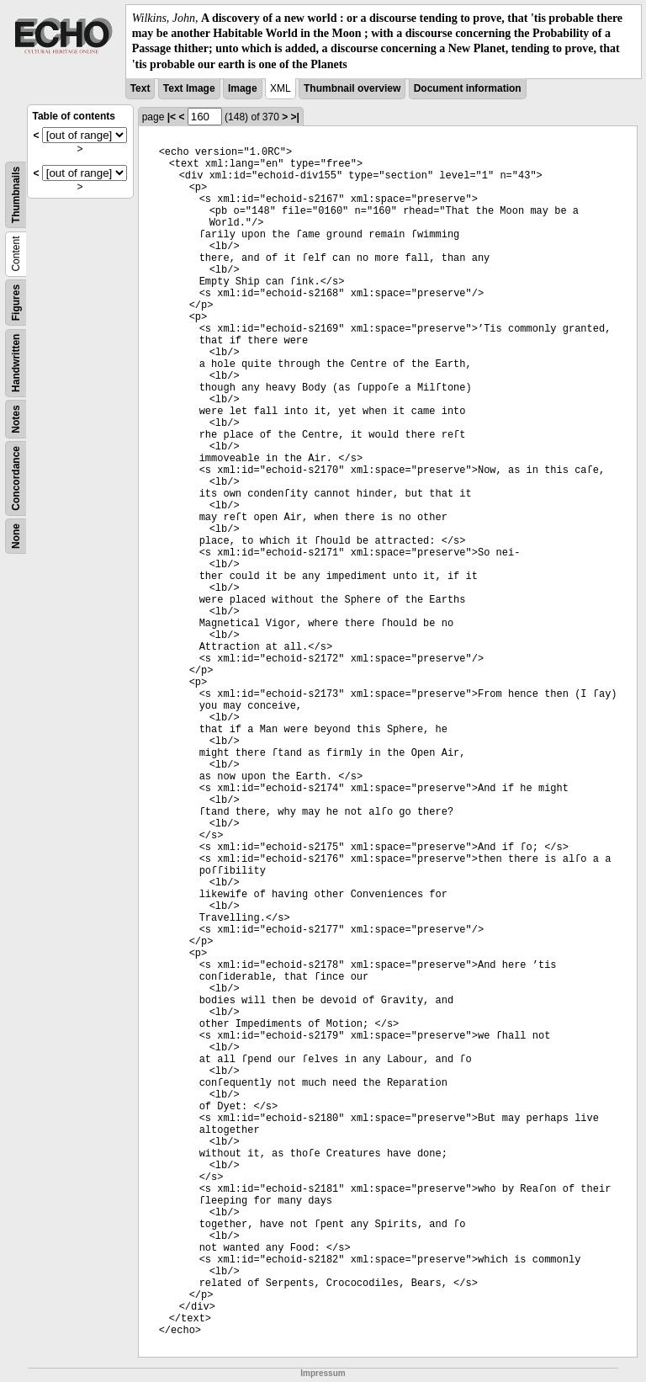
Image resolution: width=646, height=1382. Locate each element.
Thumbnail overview (352, 88)
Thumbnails (16, 195)
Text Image (189, 88)
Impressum (322, 1373)
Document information (468, 88)
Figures (16, 302)
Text (140, 88)
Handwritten (16, 362)
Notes (16, 419)
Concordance (16, 478)
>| (295, 117)
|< (171, 117)
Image (242, 88)
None (16, 536)
